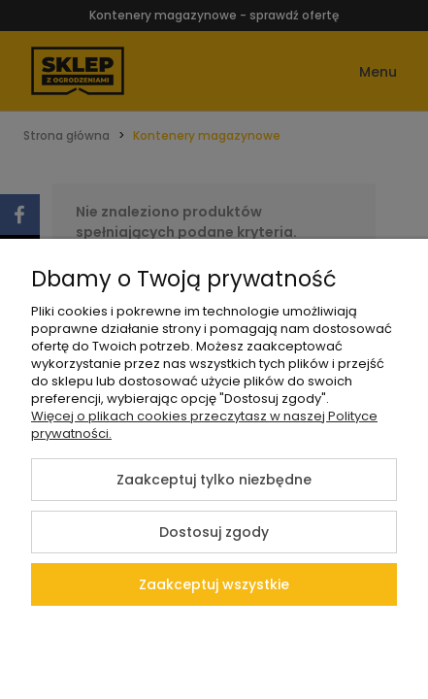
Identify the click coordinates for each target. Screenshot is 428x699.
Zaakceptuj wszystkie (214, 584)
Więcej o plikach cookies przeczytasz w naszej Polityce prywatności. (204, 425)
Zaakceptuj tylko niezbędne (214, 479)
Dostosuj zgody (214, 532)
